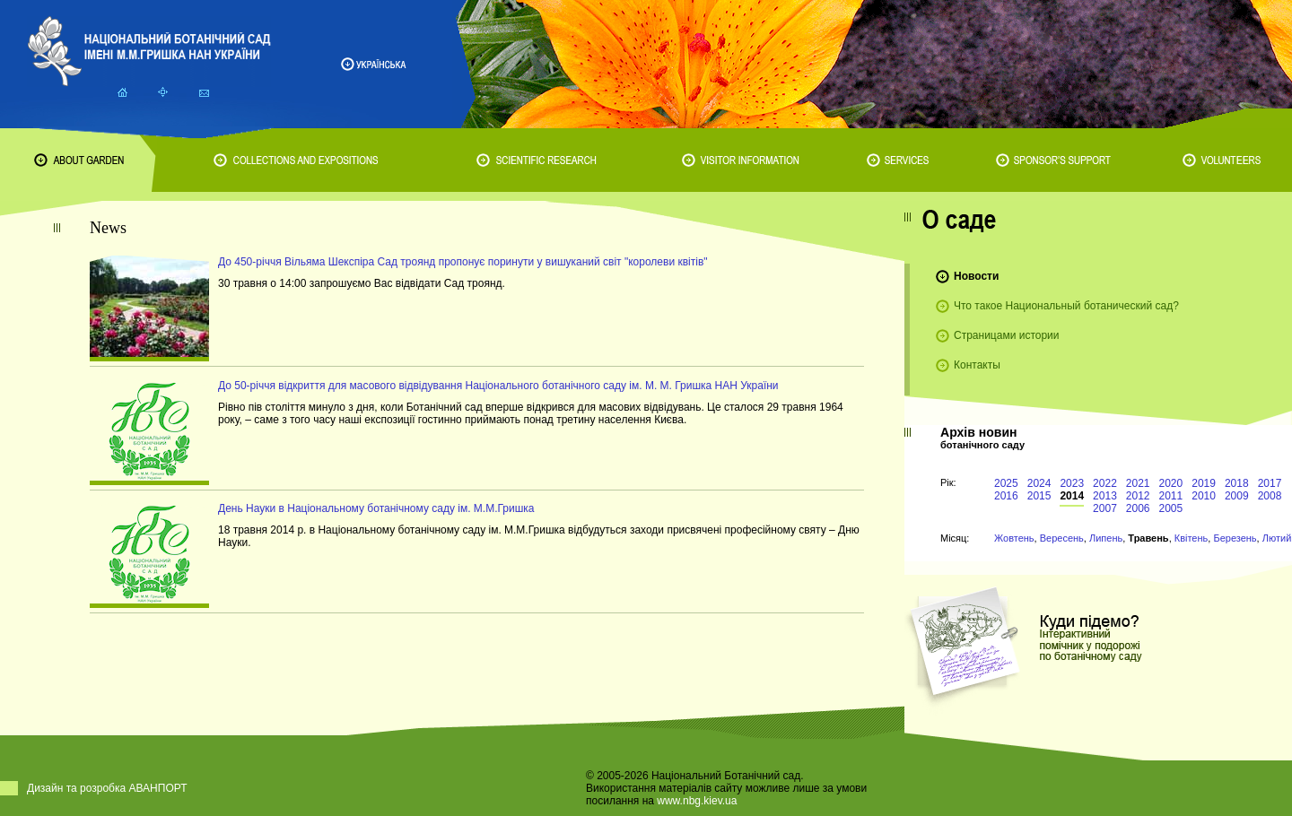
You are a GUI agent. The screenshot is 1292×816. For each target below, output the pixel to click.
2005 (1171, 508)
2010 (1204, 496)
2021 (1138, 483)
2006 (1138, 508)
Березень (1234, 538)
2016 (1006, 496)
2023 (1072, 483)
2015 (1039, 496)
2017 (1270, 483)
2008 (1270, 496)
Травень (1148, 538)
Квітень (1191, 538)
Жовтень (1014, 538)
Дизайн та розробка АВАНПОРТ (107, 788)
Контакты (977, 365)
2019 (1204, 483)
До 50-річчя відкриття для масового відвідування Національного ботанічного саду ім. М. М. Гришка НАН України (498, 385)
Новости (976, 276)
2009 (1237, 496)
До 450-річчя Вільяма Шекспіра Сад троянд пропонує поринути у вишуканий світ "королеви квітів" (463, 262)
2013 (1105, 496)
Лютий (1277, 538)
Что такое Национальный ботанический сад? (1066, 305)
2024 (1039, 483)
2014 (1072, 496)
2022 (1105, 483)
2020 (1171, 483)
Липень (1105, 538)
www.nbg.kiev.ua (697, 800)
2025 (1006, 483)
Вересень (1062, 538)
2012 (1138, 496)
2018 (1237, 483)
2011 (1171, 496)
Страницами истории (1007, 335)
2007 (1105, 508)
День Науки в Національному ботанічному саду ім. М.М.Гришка (376, 508)
